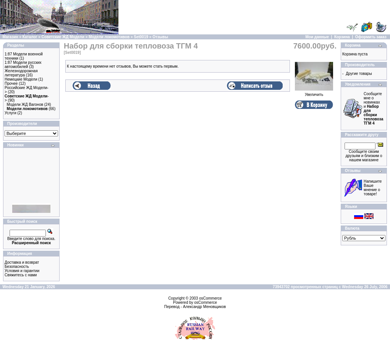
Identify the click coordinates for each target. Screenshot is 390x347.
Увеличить (314, 93)
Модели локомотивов (109, 37)
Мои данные (317, 37)
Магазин (10, 37)
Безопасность (17, 266)
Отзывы (160, 37)
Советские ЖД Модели (63, 37)
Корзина (342, 37)
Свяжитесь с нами (21, 275)
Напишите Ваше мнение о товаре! (373, 187)
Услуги (10, 113)
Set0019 (141, 37)
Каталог (30, 37)
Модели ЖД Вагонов (25, 104)
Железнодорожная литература (21, 73)
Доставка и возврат (22, 262)
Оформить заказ (371, 37)
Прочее (11, 83)
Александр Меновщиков (204, 307)
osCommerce (210, 298)
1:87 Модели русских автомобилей (23, 64)
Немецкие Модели (21, 79)
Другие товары (359, 73)
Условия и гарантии (22, 271)
